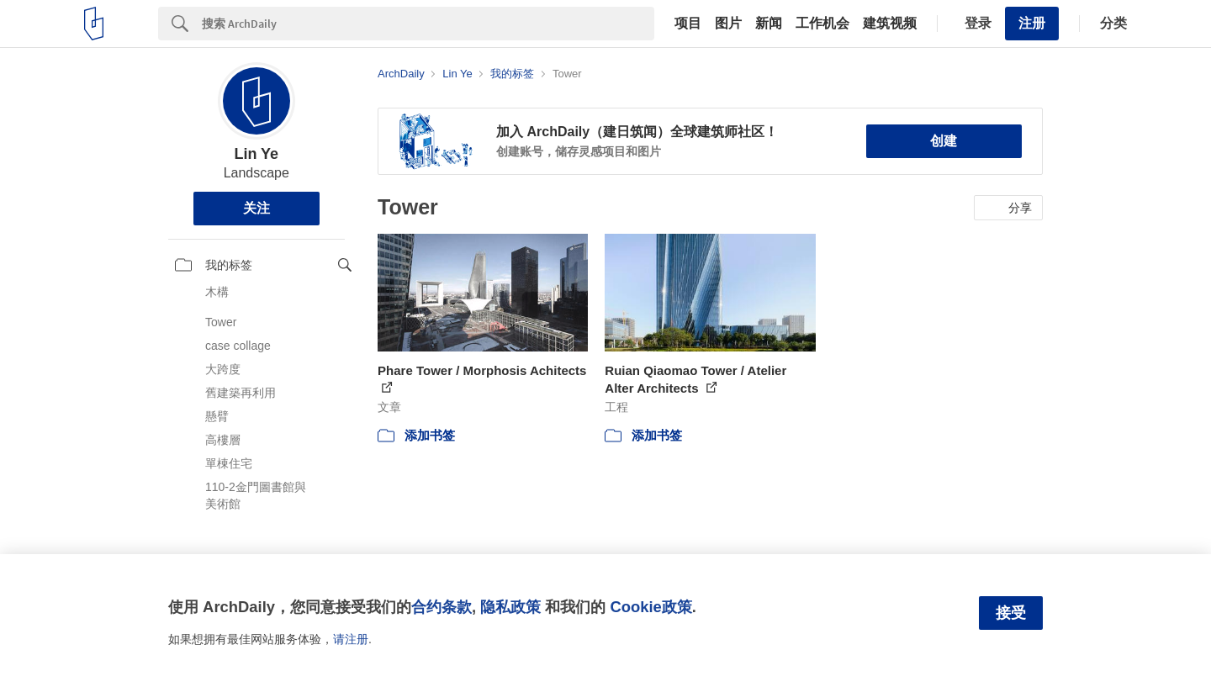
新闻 (768, 23)
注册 (1031, 23)
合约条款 (441, 607)
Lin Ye (256, 153)
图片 (728, 23)
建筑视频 (890, 23)
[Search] (428, 23)
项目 (687, 23)
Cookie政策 (650, 607)
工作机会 (822, 23)
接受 (1011, 613)
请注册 (350, 639)
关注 (256, 208)
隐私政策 (510, 607)
